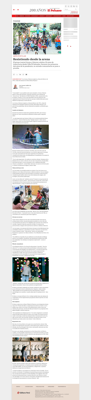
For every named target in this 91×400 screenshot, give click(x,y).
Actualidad (34, 15)
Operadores (51, 386)
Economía (27, 15)
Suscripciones (29, 386)
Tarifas (18, 386)
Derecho (22, 15)
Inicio (16, 15)
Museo (64, 15)
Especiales (49, 15)
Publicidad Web (40, 386)
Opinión (42, 15)
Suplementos (57, 15)
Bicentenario (70, 15)
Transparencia (62, 386)
